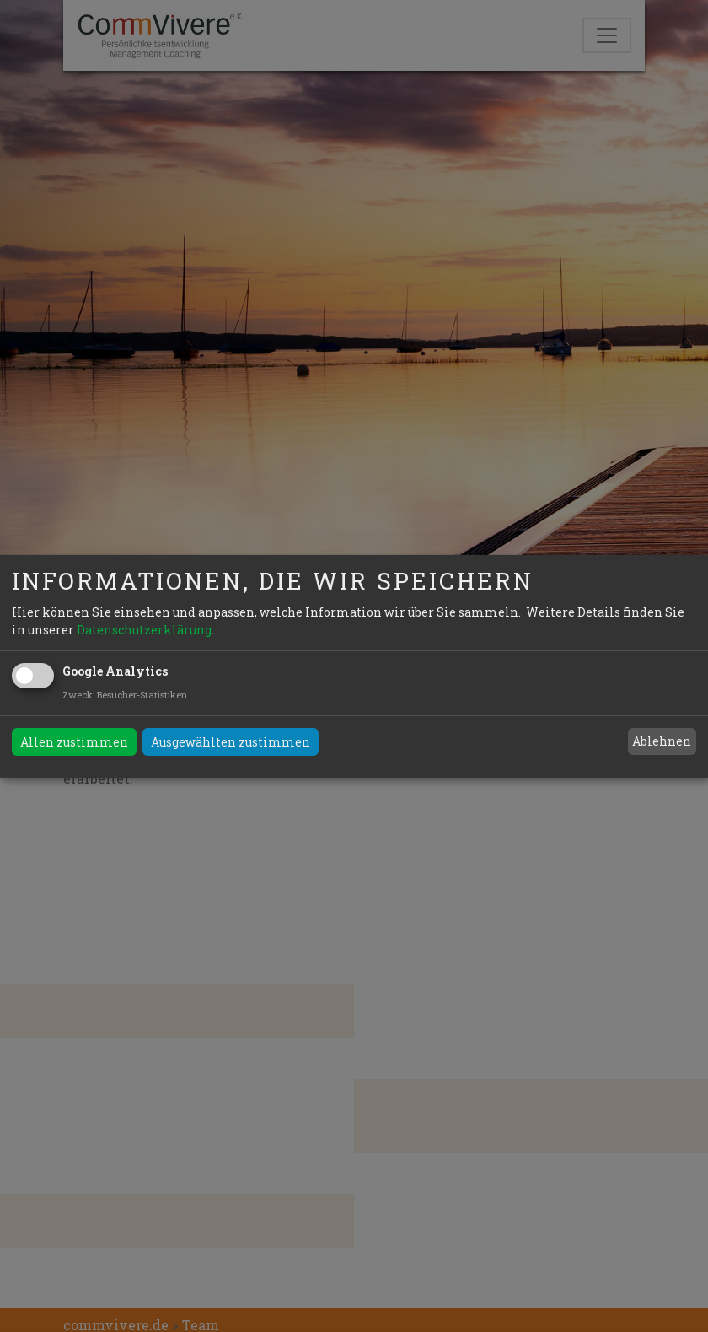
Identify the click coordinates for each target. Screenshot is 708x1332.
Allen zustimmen (74, 742)
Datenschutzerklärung (144, 630)
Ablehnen (661, 741)
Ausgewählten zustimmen (230, 742)
